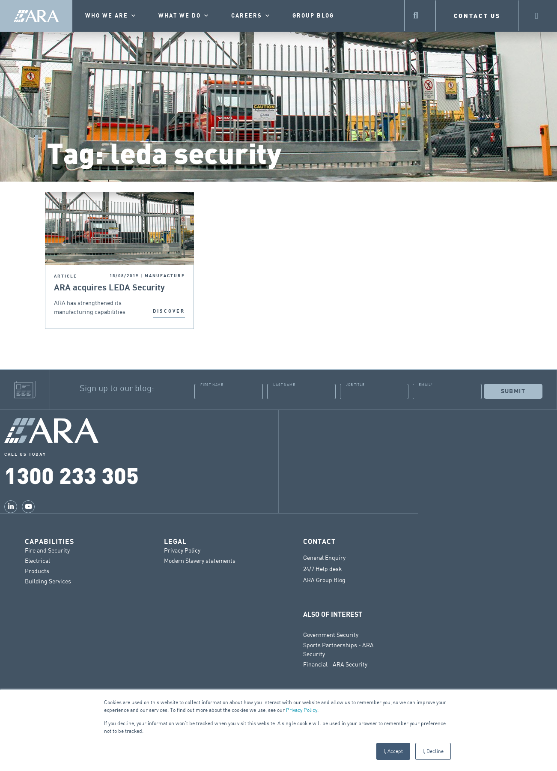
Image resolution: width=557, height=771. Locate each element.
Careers (251, 15)
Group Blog (313, 16)
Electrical (37, 560)
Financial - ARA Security (335, 663)
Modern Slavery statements (199, 560)
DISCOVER (169, 311)
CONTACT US (477, 15)
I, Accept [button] (393, 751)
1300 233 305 (71, 474)
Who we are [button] (111, 15)
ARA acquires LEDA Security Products (109, 288)
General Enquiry (324, 557)
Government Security (330, 634)
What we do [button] (184, 15)
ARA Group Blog (324, 579)
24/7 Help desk (322, 568)
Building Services (48, 580)
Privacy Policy (301, 710)
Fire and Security (47, 549)
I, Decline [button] (433, 751)
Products (37, 570)
